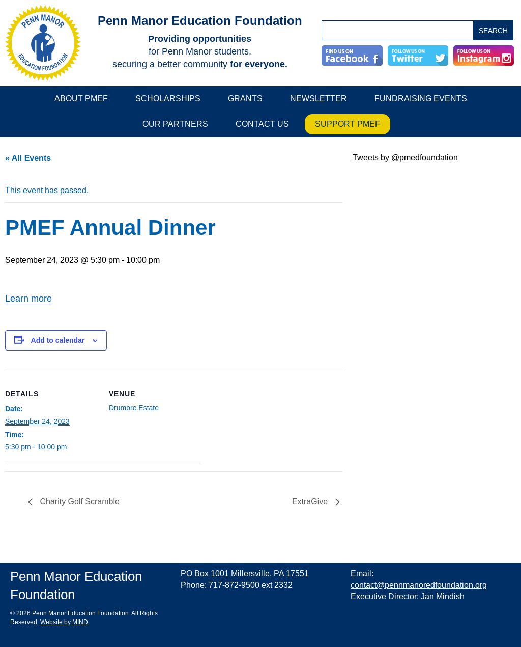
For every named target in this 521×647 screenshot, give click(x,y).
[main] (173, 342)
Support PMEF (347, 124)
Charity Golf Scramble (79, 501)
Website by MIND (64, 622)
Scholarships (167, 98)
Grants (245, 98)
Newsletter (318, 98)
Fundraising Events (420, 98)
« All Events (28, 158)
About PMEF (81, 98)
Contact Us (262, 124)
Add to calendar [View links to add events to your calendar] (58, 340)
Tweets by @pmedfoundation (405, 158)
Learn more (28, 298)
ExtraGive (311, 501)
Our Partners (175, 124)
